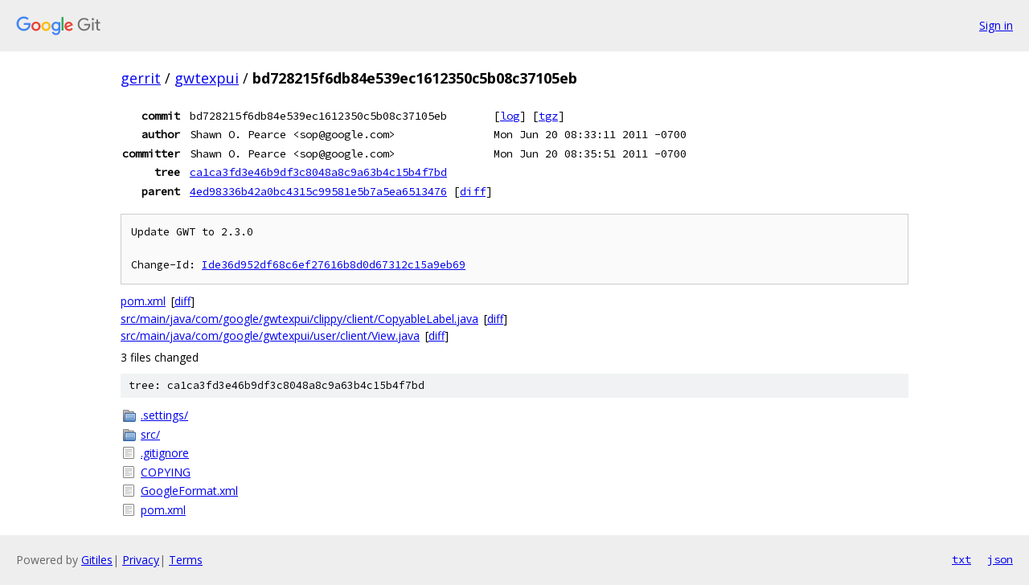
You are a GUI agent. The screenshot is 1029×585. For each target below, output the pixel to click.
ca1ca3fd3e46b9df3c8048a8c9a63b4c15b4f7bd (318, 172)
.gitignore (165, 452)
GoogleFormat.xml (189, 490)
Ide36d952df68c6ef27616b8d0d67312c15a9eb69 (333, 265)
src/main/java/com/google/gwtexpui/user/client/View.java (270, 335)
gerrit (141, 78)
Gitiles (97, 559)
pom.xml (143, 301)
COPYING (166, 472)
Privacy (140, 559)
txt (961, 559)
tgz (548, 115)
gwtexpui (206, 78)
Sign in (996, 25)
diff (473, 191)
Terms (186, 559)
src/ (150, 434)
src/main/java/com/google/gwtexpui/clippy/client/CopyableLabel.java (299, 318)
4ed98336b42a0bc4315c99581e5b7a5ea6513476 (318, 191)
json (1000, 559)
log (509, 115)
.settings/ (164, 415)
